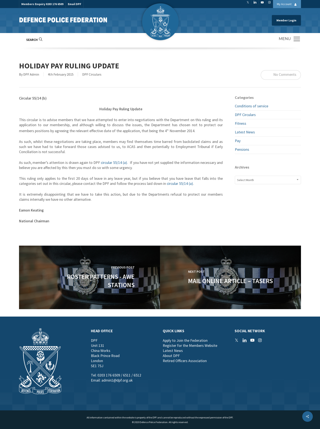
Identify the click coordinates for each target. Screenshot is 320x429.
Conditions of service (251, 106)
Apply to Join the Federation (185, 340)
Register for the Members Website (190, 345)
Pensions (242, 149)
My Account (288, 4)
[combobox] (268, 180)
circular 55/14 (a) (180, 183)
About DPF (171, 355)
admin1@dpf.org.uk (117, 380)
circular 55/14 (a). (114, 162)
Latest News (245, 132)
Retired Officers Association (185, 360)
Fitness (240, 123)
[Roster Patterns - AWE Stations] (89, 277)
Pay (238, 140)
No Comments (280, 75)
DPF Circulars (91, 74)
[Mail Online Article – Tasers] (230, 277)
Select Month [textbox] (245, 180)
